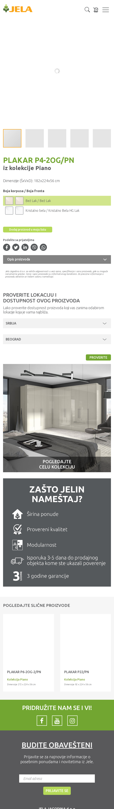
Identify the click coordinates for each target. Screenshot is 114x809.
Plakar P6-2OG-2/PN (24, 672)
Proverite (98, 357)
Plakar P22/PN (76, 672)
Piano (42, 168)
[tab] (57, 259)
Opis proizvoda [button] (18, 259)
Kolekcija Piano (17, 679)
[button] (87, 9)
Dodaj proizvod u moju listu (27, 229)
